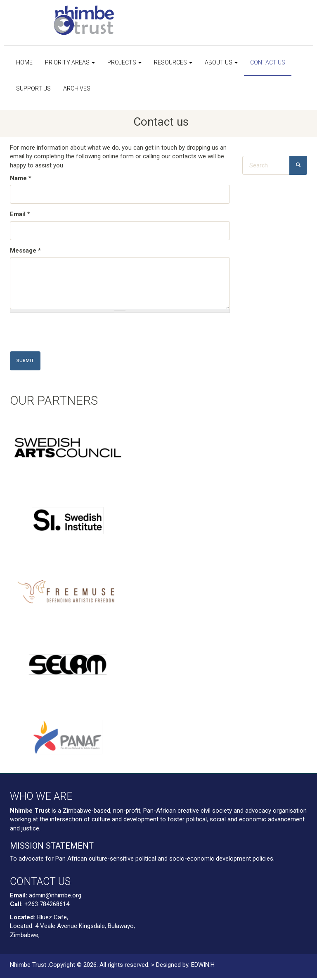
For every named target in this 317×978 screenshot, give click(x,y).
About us (221, 62)
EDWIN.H (203, 964)
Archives (76, 88)
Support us (33, 88)
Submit (25, 360)
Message (25, 250)
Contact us (267, 62)
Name (20, 178)
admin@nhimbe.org (55, 895)
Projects (124, 62)
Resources (173, 62)
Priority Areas (70, 62)
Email (20, 214)
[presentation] (72, 335)
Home (24, 62)
